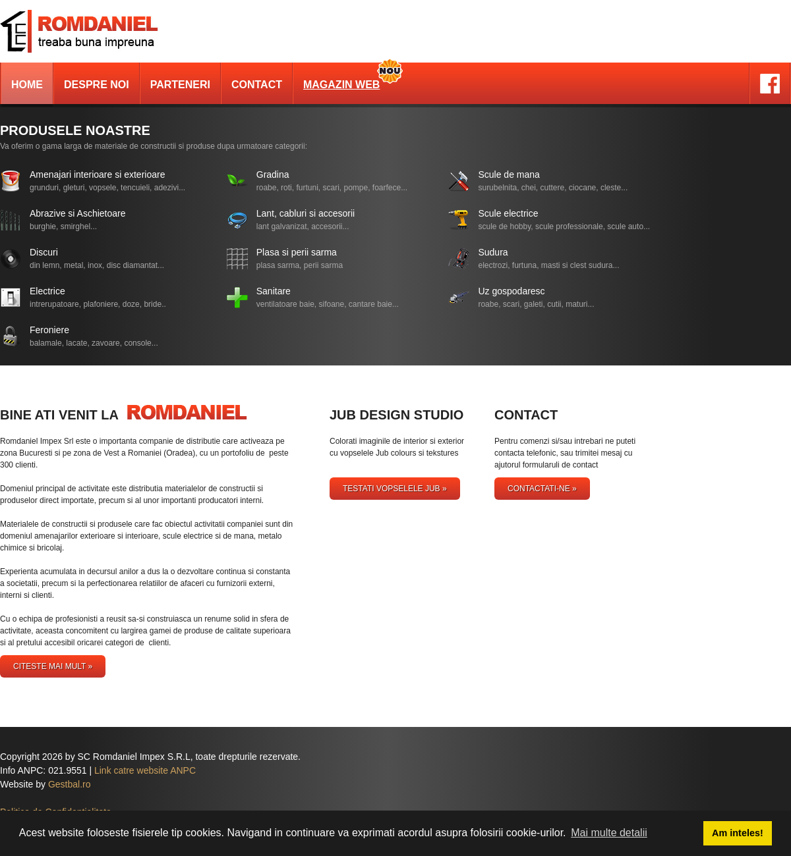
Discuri (44, 252)
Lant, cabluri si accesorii (305, 213)
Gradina (272, 174)
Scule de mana (508, 174)
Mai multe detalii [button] (609, 832)
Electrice (47, 291)
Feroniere (49, 330)
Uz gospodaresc (511, 291)
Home (27, 84)
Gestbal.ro (69, 784)
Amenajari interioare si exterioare (97, 174)
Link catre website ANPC (145, 770)
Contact (256, 84)
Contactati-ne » (542, 488)
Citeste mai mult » (52, 666)
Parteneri (180, 84)
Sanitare (273, 291)
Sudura (493, 252)
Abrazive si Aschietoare (78, 213)
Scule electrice (508, 213)
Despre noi (96, 84)
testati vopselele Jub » (395, 488)
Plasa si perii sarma (296, 252)
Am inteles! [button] (737, 833)
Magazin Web (341, 84)
